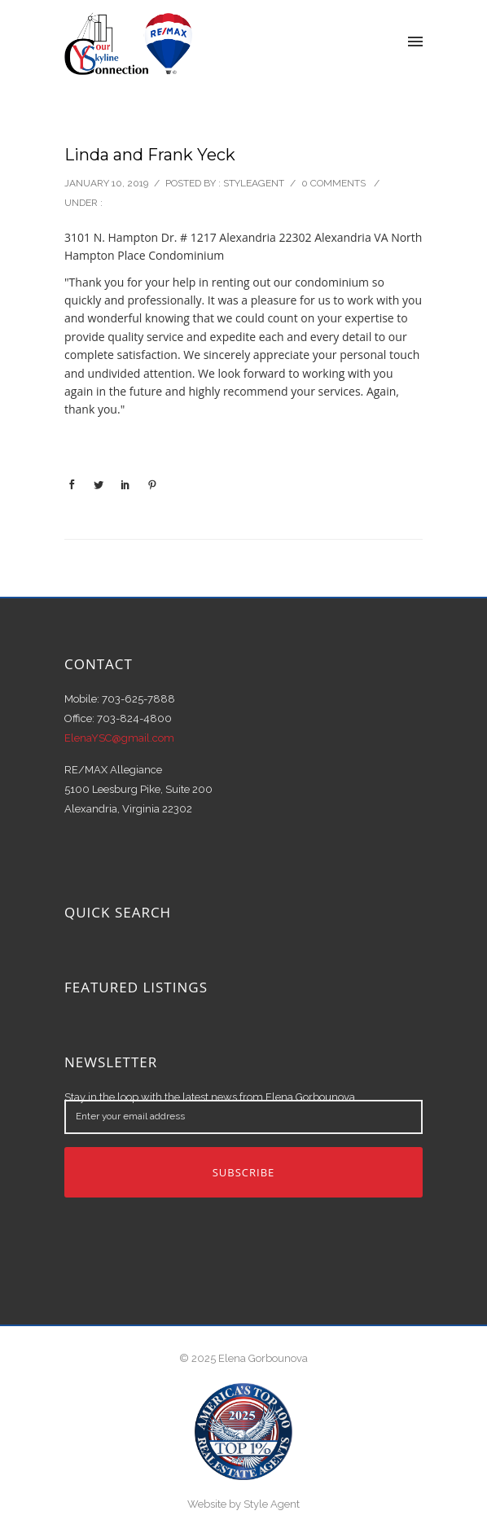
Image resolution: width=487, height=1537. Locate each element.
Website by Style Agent (243, 1504)
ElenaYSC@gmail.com (119, 738)
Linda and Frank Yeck (149, 154)
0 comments (333, 183)
